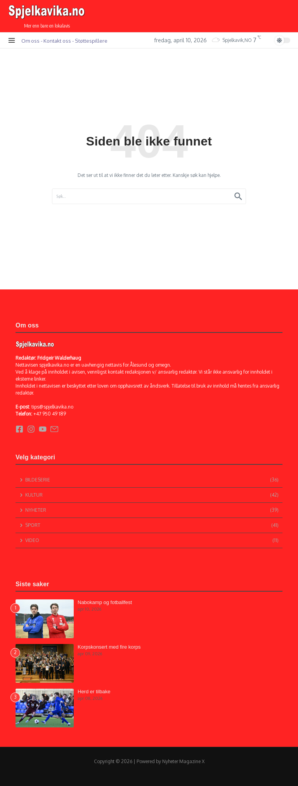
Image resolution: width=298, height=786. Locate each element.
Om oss (30, 40)
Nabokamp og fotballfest (105, 602)
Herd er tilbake (94, 691)
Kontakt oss (57, 40)
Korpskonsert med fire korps (109, 647)
